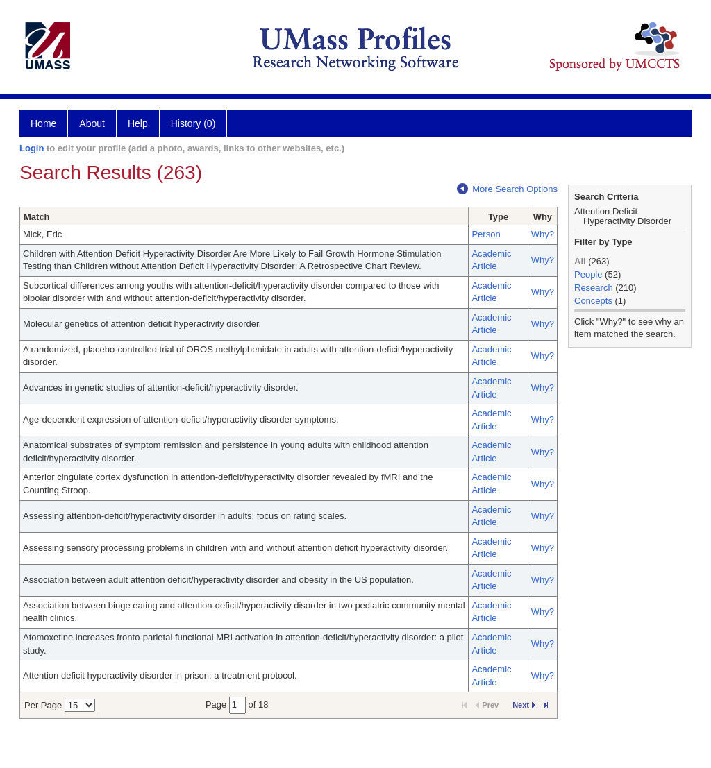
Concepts (593, 301)
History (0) (193, 123)
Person (485, 234)
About (92, 123)
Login (31, 148)
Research (593, 287)
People (588, 274)
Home (43, 123)
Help (138, 123)
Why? (542, 234)
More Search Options (507, 189)
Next (523, 705)
